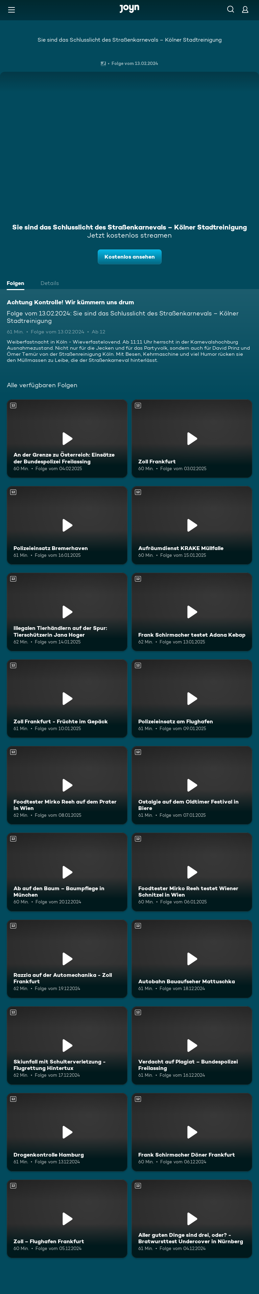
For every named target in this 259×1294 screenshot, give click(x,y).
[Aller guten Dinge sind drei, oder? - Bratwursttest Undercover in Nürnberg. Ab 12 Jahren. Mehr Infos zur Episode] (192, 1219)
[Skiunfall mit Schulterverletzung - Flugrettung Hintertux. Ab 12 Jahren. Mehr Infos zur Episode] (67, 1045)
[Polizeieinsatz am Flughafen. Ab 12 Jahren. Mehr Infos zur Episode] (192, 698)
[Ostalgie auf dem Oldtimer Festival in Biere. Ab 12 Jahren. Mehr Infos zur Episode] (192, 785)
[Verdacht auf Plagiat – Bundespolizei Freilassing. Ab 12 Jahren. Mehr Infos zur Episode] (192, 1045)
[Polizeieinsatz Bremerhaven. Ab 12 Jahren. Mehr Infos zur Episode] (67, 525)
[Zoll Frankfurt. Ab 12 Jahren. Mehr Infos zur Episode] (192, 438)
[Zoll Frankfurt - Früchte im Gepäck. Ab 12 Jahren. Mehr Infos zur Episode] (67, 698)
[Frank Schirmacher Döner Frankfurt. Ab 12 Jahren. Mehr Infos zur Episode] (192, 1132)
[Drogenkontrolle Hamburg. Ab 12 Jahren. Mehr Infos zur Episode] (67, 1132)
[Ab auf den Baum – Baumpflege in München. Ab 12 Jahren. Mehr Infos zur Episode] (67, 872)
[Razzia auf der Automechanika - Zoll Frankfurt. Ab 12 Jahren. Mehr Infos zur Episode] (67, 959)
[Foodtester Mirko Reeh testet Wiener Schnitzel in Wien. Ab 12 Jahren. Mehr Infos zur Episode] (192, 872)
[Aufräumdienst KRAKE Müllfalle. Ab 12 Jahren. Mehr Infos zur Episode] (192, 525)
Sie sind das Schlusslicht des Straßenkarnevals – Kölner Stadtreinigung (130, 40)
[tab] (17, 284)
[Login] (245, 9)
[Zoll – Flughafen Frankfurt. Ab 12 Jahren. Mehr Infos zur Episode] (67, 1219)
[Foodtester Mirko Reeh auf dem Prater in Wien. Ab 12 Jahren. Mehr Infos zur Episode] (67, 785)
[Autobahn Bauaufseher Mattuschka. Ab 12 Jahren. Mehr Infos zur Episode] (192, 959)
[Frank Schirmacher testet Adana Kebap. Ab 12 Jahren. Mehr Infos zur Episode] (192, 612)
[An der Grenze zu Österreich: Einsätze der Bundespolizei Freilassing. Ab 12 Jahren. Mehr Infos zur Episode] (67, 438)
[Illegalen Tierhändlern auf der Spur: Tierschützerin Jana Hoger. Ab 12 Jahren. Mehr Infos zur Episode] (67, 612)
